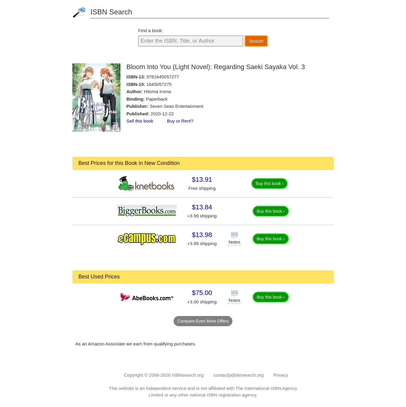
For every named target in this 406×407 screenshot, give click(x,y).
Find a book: (150, 30)
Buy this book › (269, 183)
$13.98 (202, 234)
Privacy (280, 375)
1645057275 (159, 84)
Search (256, 41)
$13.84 (202, 207)
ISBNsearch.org (188, 375)
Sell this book (139, 120)
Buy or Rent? (180, 120)
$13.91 (202, 179)
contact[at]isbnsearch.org (238, 375)
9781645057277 (163, 76)
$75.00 (202, 292)
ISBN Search (111, 12)
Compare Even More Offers (203, 321)
